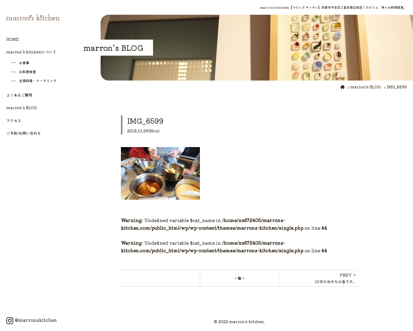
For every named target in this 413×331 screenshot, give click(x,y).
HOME (12, 39)
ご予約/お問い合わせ (23, 133)
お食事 (24, 62)
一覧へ (239, 278)
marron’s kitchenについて (31, 51)
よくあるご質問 (19, 95)
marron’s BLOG (21, 107)
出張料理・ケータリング (38, 80)
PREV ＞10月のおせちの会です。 (335, 278)
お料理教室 (27, 71)
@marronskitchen (31, 320)
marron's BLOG (365, 86)
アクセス (13, 120)
